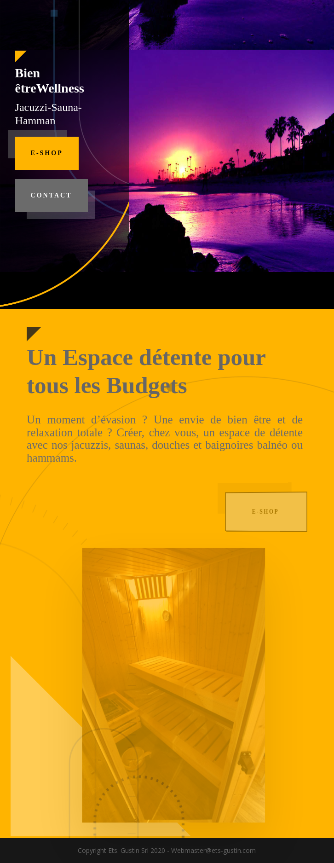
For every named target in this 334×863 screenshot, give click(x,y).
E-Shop (47, 153)
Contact (51, 195)
